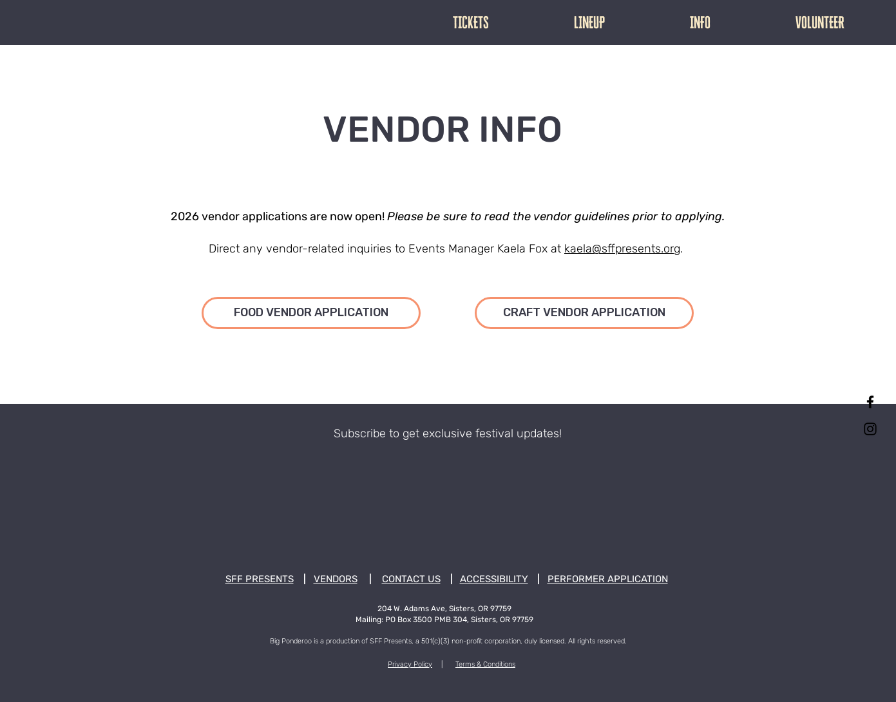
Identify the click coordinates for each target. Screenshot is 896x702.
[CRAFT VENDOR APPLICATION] (584, 313)
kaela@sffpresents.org (622, 249)
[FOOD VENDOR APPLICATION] (311, 313)
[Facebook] (870, 402)
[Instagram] (870, 429)
